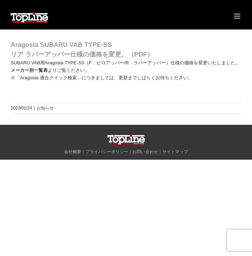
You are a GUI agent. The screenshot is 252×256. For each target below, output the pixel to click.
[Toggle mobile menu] (237, 16)
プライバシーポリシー (106, 151)
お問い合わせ (145, 151)
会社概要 (72, 151)
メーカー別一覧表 (29, 70)
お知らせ (45, 108)
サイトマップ (175, 151)
